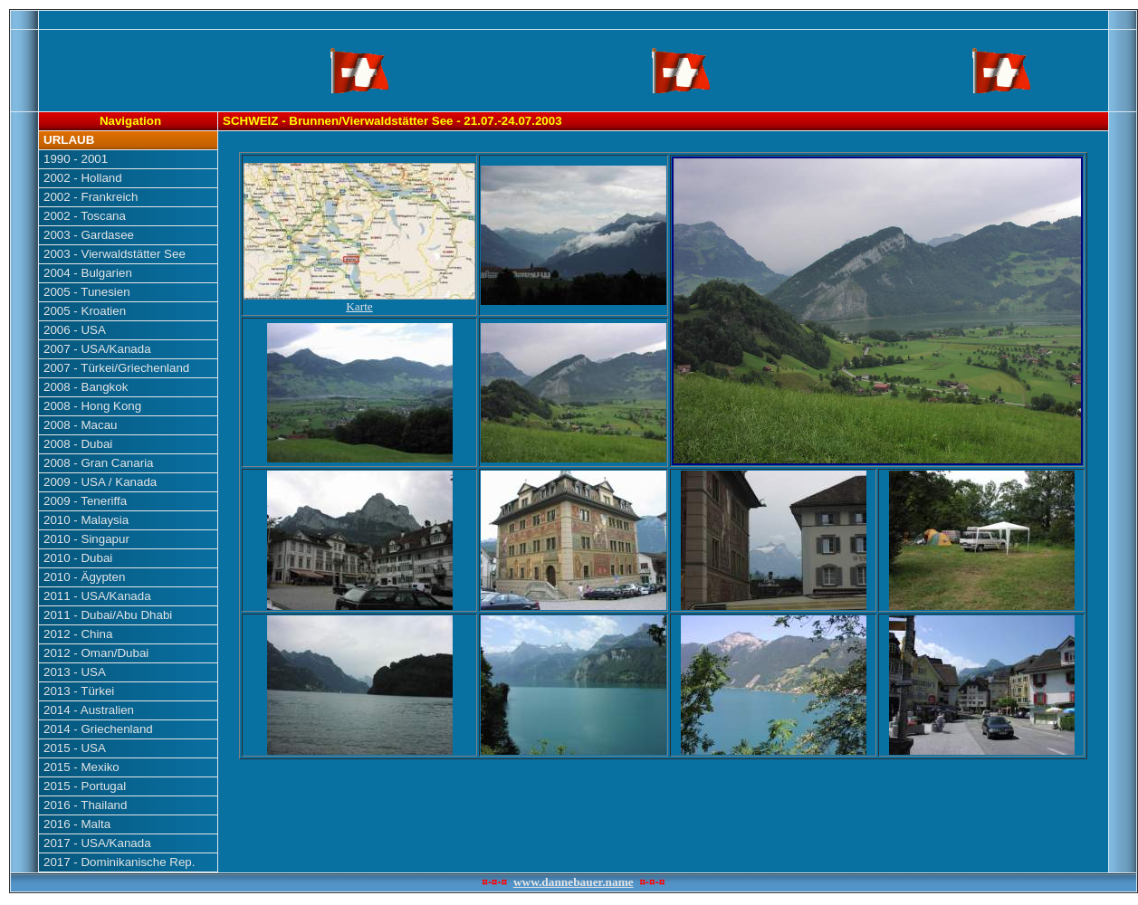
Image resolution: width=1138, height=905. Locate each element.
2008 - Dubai (77, 444)
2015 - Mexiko (81, 767)
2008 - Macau (80, 425)
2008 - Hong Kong (92, 406)
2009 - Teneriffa (85, 501)
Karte (359, 301)
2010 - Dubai (77, 558)
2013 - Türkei (78, 691)
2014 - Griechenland (98, 729)
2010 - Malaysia (86, 520)
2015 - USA (74, 748)
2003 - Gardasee (88, 235)
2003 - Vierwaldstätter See (114, 254)
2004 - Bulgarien (87, 273)
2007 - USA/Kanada (97, 349)
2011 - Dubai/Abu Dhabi (107, 615)
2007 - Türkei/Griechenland (116, 368)
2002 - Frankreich (90, 197)
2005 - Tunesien (86, 292)
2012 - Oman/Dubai (95, 653)
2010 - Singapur (86, 539)
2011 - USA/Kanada (97, 596)
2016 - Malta (76, 824)
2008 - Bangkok (85, 387)
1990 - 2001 (75, 159)
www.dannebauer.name (573, 882)
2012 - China (77, 634)
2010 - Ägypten (84, 577)
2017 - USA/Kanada (97, 843)
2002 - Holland (82, 178)
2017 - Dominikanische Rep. (119, 862)
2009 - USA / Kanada (100, 482)
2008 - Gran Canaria (98, 463)
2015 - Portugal (84, 786)
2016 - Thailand (85, 805)
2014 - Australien (88, 710)
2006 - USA (74, 330)
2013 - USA (74, 672)
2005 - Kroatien (84, 311)
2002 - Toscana (84, 216)
